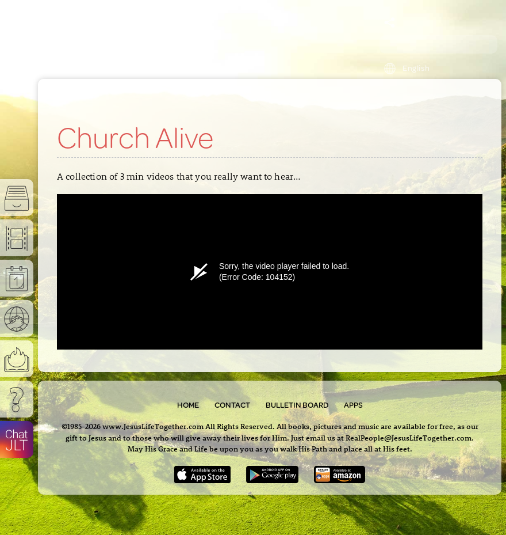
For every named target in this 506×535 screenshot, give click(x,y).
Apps (353, 405)
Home (188, 405)
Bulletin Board (297, 405)
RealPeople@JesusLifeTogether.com (408, 437)
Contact (232, 405)
